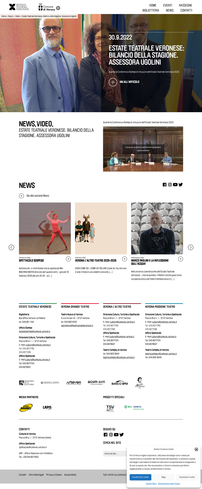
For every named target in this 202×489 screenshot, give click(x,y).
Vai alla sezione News (34, 195)
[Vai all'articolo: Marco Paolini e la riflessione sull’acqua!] (157, 241)
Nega (164, 477)
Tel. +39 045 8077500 (29, 457)
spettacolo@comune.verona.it (33, 447)
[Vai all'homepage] (17, 7)
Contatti (22, 475)
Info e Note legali (36, 475)
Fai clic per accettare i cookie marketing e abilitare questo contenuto (143, 149)
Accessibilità (70, 475)
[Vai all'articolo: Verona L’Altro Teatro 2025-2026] (101, 238)
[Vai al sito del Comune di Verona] (46, 7)
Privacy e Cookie (54, 475)
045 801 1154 (28, 322)
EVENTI (167, 5)
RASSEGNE (185, 5)
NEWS (170, 10)
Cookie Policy (151, 484)
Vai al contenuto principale (3, 0)
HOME (152, 5)
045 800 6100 (70, 322)
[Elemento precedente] (11, 247)
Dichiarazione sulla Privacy (169, 484)
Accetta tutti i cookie (140, 477)
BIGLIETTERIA (151, 10)
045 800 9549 (112, 354)
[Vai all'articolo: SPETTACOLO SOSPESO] (45, 240)
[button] (196, 449)
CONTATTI (186, 10)
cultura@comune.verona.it (38, 345)
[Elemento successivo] (190, 247)
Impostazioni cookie (187, 477)
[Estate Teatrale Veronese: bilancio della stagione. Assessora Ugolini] (124, 82)
